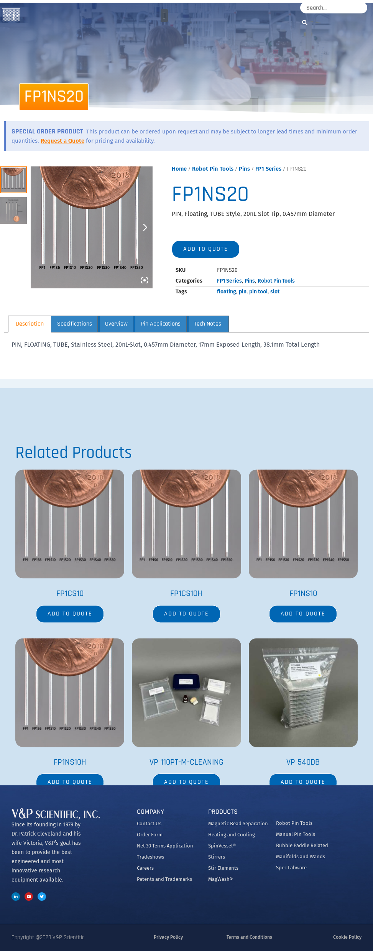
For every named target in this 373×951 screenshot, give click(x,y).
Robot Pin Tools (212, 168)
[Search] (306, 22)
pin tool (258, 291)
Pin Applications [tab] (161, 324)
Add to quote (205, 249)
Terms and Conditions (249, 937)
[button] (164, 15)
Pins (244, 168)
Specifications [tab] (74, 324)
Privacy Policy (168, 937)
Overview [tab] (116, 324)
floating (226, 291)
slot (274, 291)
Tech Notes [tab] (207, 324)
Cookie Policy (347, 937)
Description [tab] (30, 324)
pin (242, 291)
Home (179, 168)
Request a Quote (62, 140)
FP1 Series (268, 168)
